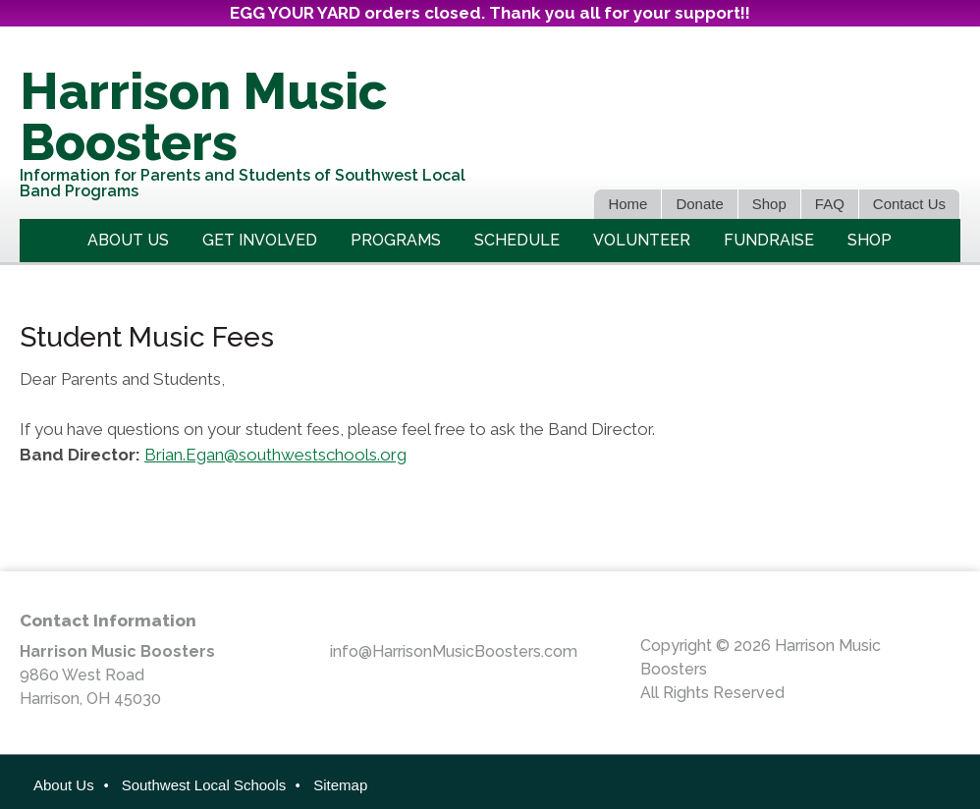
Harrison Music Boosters (203, 116)
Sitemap (340, 785)
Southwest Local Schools (204, 785)
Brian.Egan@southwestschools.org (275, 453)
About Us (63, 785)
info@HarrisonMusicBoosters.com (453, 651)
